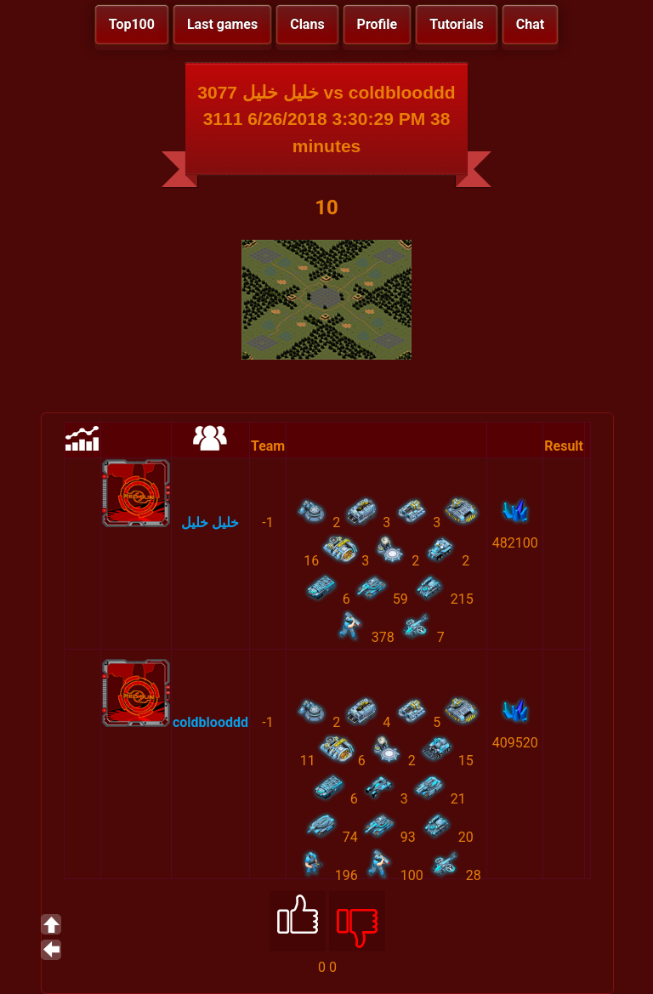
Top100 (132, 24)
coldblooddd (210, 722)
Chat (530, 24)
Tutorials (456, 24)
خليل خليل (210, 522)
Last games (222, 24)
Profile (377, 24)
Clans (307, 24)
